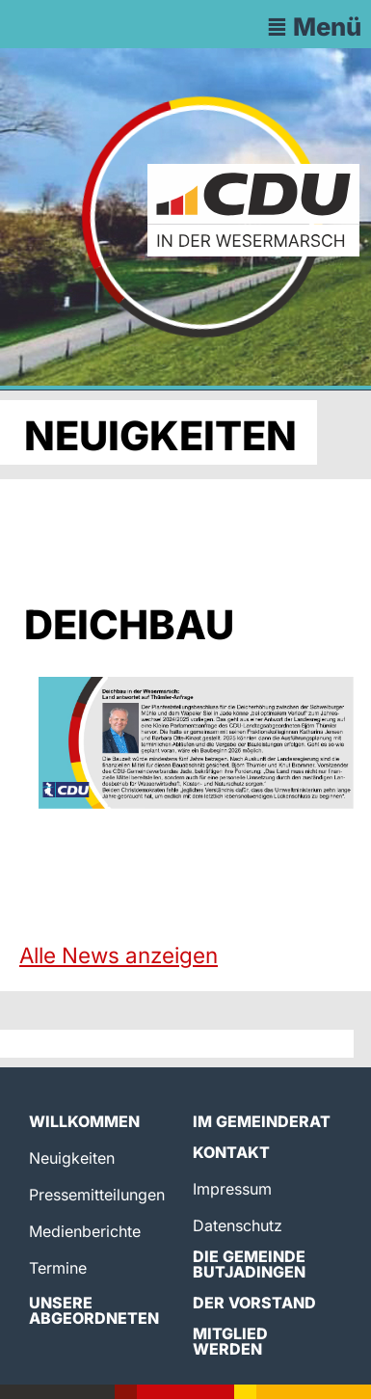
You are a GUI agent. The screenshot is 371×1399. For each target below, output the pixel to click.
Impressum (232, 1188)
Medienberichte (85, 1231)
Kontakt (231, 1152)
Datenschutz (237, 1225)
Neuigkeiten (72, 1158)
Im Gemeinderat (262, 1121)
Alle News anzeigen (118, 955)
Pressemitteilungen (97, 1194)
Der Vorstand (254, 1302)
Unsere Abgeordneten (94, 1310)
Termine (58, 1268)
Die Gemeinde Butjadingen (249, 1264)
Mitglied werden (230, 1341)
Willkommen (84, 1121)
